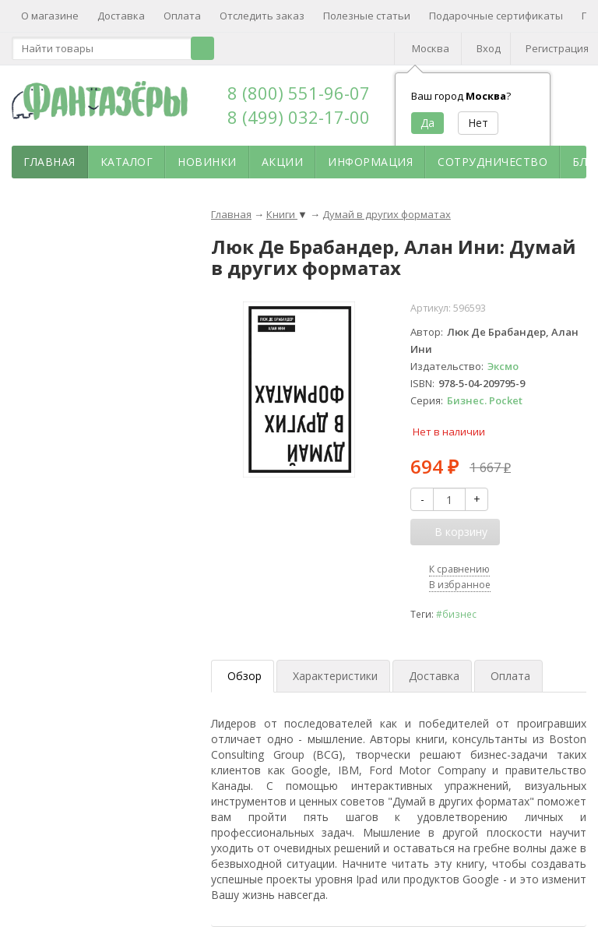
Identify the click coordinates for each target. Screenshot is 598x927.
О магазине (50, 16)
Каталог (126, 161)
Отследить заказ (262, 16)
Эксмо (503, 366)
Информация (370, 161)
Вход (489, 48)
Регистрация (557, 48)
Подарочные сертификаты (496, 16)
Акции (283, 161)
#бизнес (456, 614)
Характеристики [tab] (335, 675)
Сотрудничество (492, 161)
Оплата (182, 16)
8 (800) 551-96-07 (298, 92)
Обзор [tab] (244, 675)
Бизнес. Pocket (484, 400)
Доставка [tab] (434, 675)
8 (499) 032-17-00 (298, 117)
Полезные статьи (366, 16)
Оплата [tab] (510, 675)
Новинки (207, 161)
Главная (49, 161)
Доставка (121, 16)
